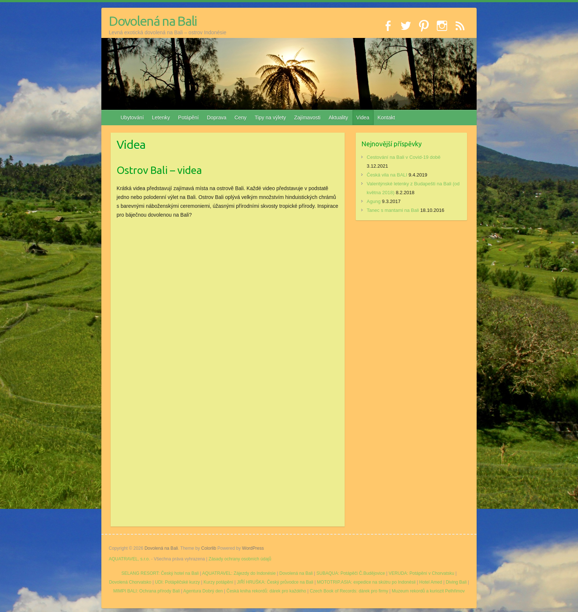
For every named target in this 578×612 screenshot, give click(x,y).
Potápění (188, 117)
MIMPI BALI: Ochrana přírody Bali (146, 591)
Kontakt (386, 117)
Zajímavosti (307, 117)
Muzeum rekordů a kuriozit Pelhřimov (428, 591)
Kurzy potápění (218, 582)
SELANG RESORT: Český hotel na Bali (160, 573)
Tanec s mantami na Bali (393, 210)
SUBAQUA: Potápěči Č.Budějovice (350, 573)
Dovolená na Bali (152, 20)
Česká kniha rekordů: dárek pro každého (266, 591)
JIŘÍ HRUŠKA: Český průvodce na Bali (275, 582)
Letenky (161, 117)
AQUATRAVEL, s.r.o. (129, 559)
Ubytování (132, 117)
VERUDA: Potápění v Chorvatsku (421, 573)
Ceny (240, 117)
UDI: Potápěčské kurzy (177, 582)
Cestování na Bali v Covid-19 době (404, 157)
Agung (374, 201)
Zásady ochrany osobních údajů (240, 559)
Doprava (216, 117)
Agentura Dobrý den (203, 591)
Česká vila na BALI (387, 175)
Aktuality (338, 117)
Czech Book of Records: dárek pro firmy (349, 591)
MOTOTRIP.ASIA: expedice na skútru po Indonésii (366, 582)
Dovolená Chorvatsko (130, 582)
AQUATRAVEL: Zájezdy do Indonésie (239, 573)
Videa (362, 117)
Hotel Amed (430, 582)
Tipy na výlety (270, 117)
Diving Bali (456, 582)
